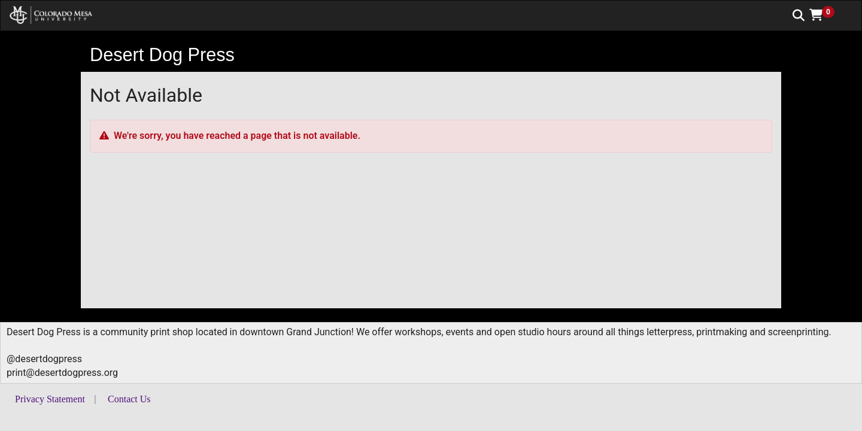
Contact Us (129, 399)
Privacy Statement (50, 399)
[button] (826, 15)
